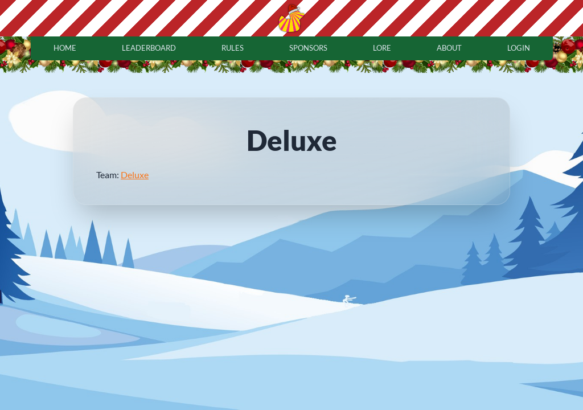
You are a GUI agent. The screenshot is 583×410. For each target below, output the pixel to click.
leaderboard (149, 47)
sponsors (308, 47)
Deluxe (135, 174)
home (65, 47)
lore (382, 47)
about (449, 47)
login (518, 47)
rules (232, 47)
